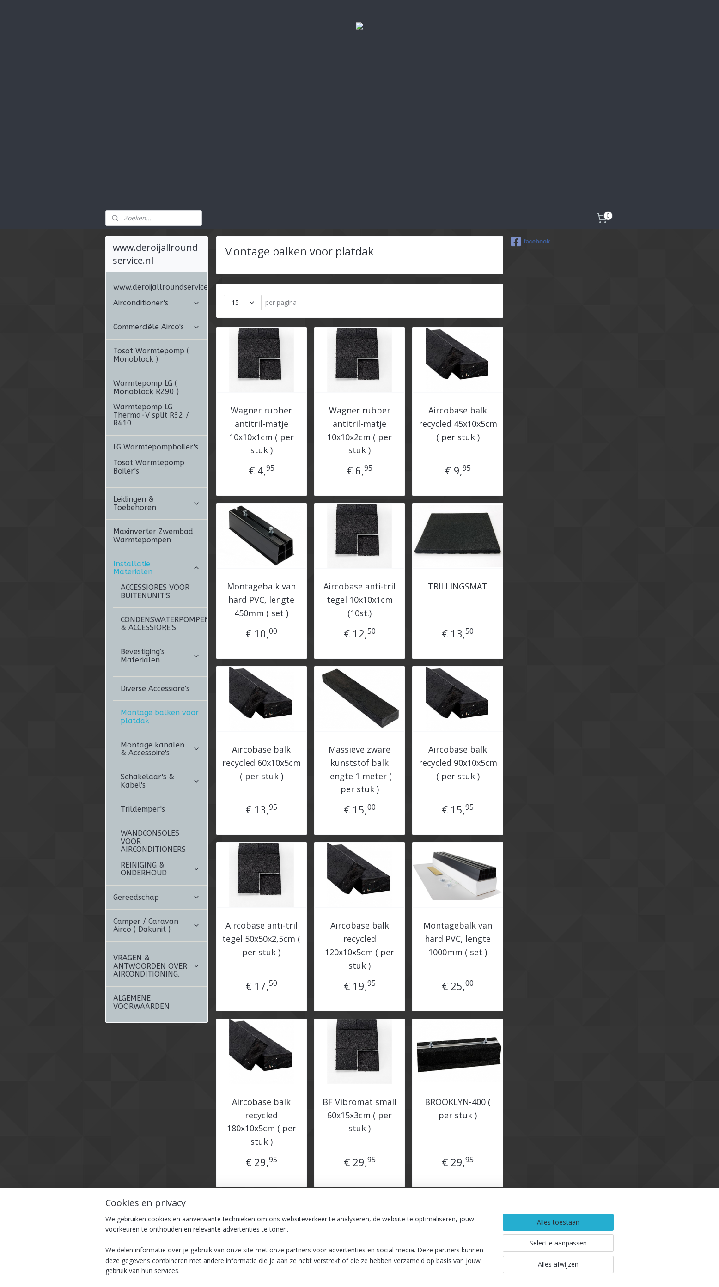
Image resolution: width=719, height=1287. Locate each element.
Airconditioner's (156, 302)
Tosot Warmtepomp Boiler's (148, 466)
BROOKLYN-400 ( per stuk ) (458, 1108)
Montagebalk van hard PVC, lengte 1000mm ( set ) (457, 939)
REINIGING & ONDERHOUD (160, 869)
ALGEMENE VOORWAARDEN (141, 1002)
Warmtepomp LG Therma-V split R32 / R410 (151, 414)
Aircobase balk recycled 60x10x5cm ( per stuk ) (261, 763)
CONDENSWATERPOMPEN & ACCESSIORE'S (164, 623)
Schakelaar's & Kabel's (160, 780)
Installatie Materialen (156, 568)
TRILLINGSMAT (457, 586)
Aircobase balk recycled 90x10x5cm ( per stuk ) (457, 763)
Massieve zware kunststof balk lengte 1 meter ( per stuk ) (359, 769)
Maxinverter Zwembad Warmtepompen (153, 535)
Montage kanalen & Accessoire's (160, 749)
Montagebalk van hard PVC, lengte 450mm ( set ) (261, 600)
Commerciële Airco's (156, 326)
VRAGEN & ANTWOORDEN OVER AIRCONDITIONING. (156, 965)
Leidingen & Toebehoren (156, 503)
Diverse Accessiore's (155, 688)
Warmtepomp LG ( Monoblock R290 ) (146, 387)
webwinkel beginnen (399, 1270)
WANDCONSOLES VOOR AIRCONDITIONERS (153, 841)
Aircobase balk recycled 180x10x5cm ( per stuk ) (261, 1121)
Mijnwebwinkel (479, 1270)
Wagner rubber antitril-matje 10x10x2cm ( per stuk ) (359, 430)
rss (363, 1270)
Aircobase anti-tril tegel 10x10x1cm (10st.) (359, 600)
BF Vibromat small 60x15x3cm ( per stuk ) (359, 1115)
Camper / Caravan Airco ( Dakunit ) (156, 925)
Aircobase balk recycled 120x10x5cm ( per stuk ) (359, 945)
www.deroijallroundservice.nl (160, 287)
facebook (530, 241)
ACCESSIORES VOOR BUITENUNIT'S (155, 591)
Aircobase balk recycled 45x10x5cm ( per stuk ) (457, 424)
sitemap (344, 1270)
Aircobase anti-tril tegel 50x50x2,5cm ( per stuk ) (261, 939)
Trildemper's (143, 809)
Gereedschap (156, 897)
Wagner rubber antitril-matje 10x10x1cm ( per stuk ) (261, 430)
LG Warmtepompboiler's (155, 447)
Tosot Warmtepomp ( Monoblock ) (151, 355)
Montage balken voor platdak (160, 716)
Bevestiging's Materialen (160, 655)
